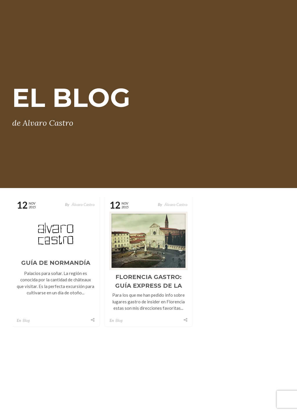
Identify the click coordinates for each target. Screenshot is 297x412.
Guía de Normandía (55, 262)
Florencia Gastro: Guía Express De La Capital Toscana (148, 286)
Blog (26, 320)
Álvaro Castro (83, 204)
